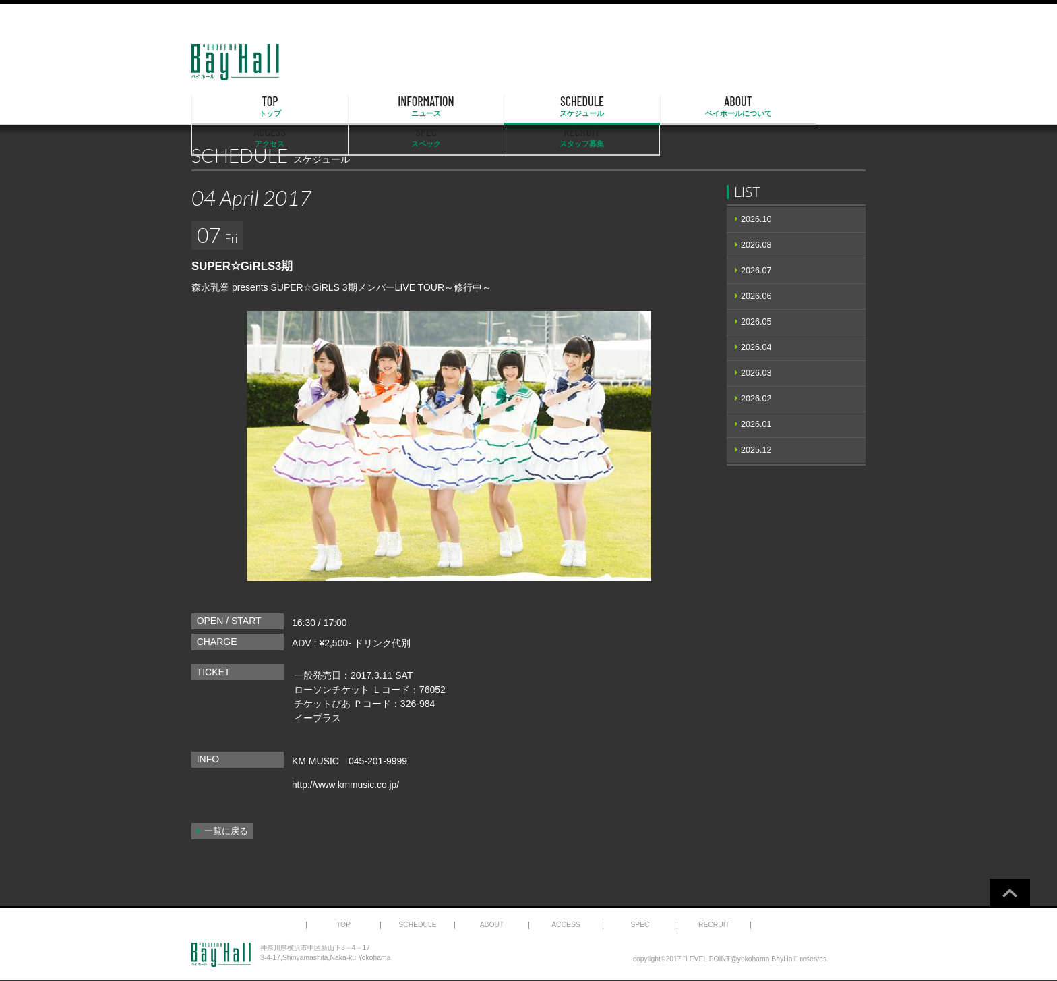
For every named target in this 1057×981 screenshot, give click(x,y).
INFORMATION (336, 106)
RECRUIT (817, 106)
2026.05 (756, 322)
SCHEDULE (433, 106)
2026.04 (756, 347)
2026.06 (756, 296)
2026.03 (756, 373)
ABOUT (528, 106)
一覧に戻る (226, 831)
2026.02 (756, 398)
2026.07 (756, 270)
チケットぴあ (322, 703)
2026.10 (756, 219)
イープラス (317, 717)
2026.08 (756, 245)
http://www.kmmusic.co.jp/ (346, 784)
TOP (240, 106)
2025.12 (756, 450)
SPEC (721, 106)
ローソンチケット (331, 689)
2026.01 (756, 424)
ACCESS (625, 106)
